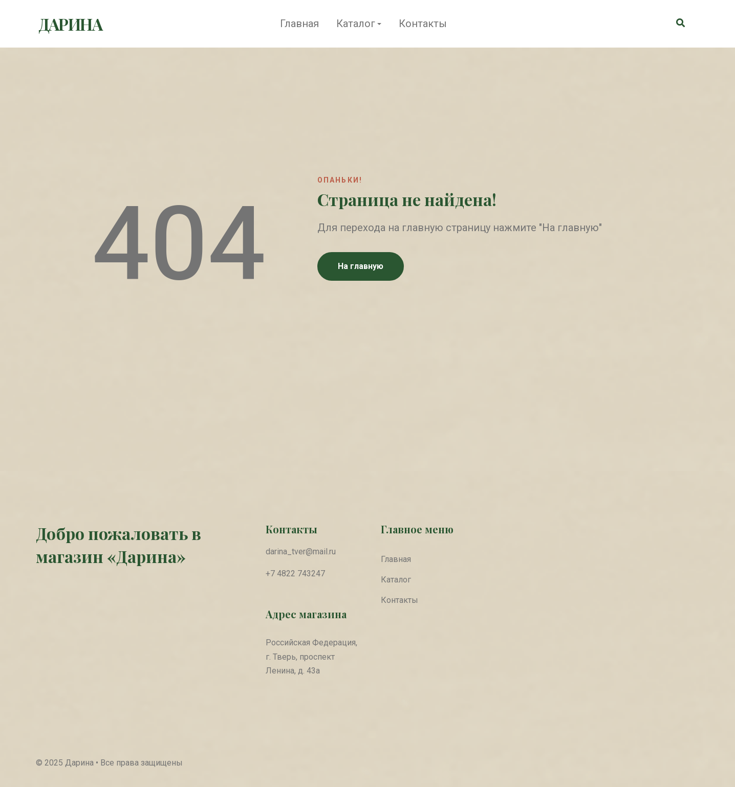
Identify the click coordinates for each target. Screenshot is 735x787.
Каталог (355, 23)
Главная (299, 23)
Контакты (423, 23)
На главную (360, 266)
